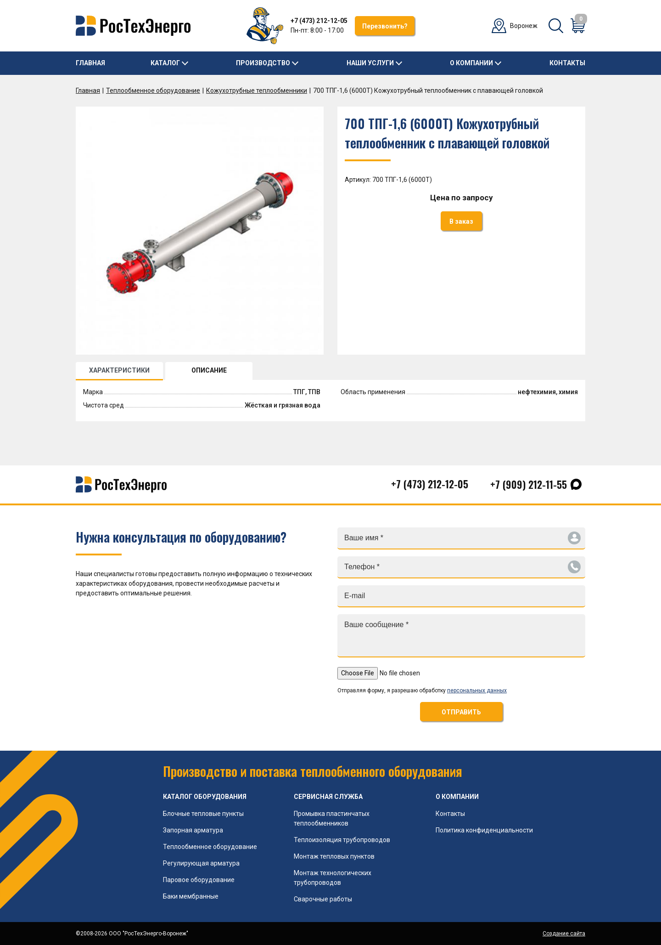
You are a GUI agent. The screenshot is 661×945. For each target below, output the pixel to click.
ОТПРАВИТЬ (461, 712)
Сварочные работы (323, 899)
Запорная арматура (193, 830)
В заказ (461, 221)
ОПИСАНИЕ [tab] (209, 370)
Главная (90, 63)
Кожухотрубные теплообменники (256, 90)
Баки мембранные (190, 896)
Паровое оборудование (199, 879)
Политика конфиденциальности (484, 830)
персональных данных (477, 690)
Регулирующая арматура (201, 863)
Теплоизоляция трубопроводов (342, 839)
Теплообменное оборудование (153, 90)
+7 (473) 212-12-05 (319, 20)
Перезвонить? (385, 26)
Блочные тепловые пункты (203, 813)
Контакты (567, 63)
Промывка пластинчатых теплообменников (332, 818)
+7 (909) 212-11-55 (528, 484)
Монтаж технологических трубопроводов (332, 877)
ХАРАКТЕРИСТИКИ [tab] (119, 370)
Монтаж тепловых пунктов (334, 856)
